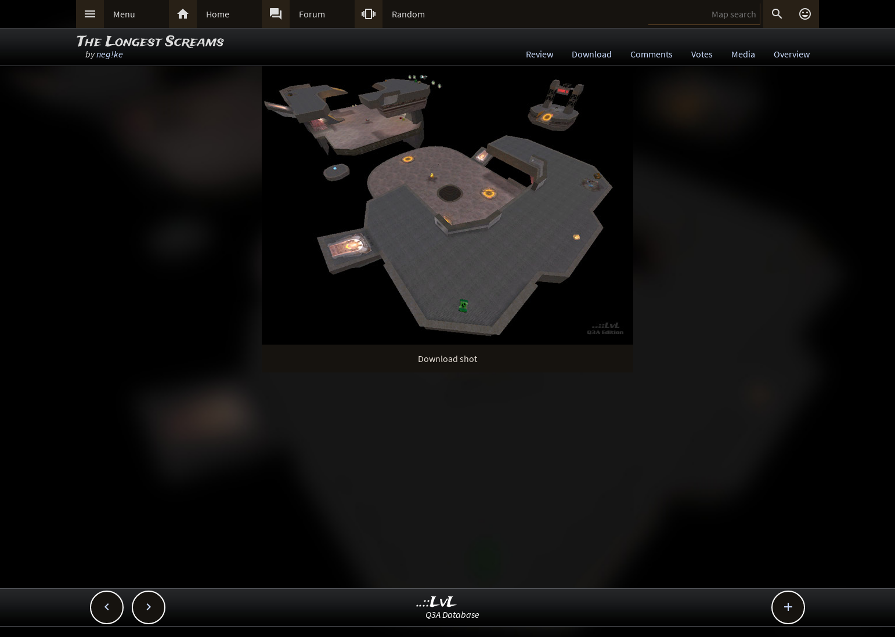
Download (592, 54)
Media (743, 54)
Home (217, 14)
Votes (702, 54)
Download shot (447, 358)
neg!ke (109, 54)
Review (539, 54)
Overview (792, 54)
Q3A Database (452, 614)
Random (408, 14)
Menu (124, 14)
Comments (651, 54)
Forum (312, 14)
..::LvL (436, 602)
